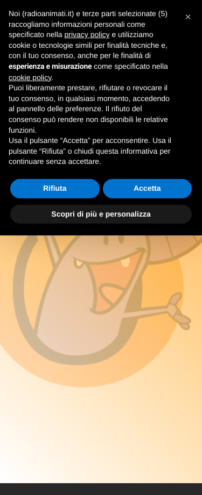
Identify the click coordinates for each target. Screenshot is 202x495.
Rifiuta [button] (55, 188)
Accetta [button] (147, 188)
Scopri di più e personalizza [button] (100, 214)
